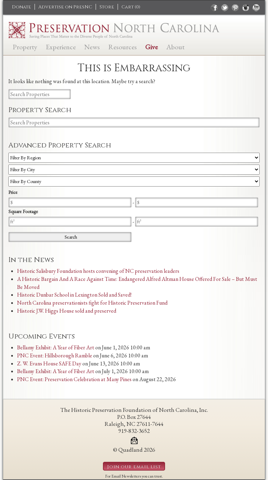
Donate (21, 7)
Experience (61, 46)
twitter (224, 7)
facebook (214, 7)
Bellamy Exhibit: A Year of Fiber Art (55, 347)
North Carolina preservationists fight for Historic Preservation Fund (92, 302)
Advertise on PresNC (65, 7)
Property (25, 46)
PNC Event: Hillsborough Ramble (54, 355)
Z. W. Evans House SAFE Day (49, 363)
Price (12, 192)
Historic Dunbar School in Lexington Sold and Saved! (74, 294)
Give (151, 46)
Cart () (130, 7)
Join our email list (134, 467)
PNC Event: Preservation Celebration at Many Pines (74, 379)
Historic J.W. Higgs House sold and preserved (66, 310)
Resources (122, 46)
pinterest (235, 7)
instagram (245, 7)
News (92, 46)
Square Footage (23, 211)
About (175, 46)
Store (106, 7)
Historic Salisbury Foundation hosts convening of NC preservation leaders (98, 271)
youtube (256, 7)
